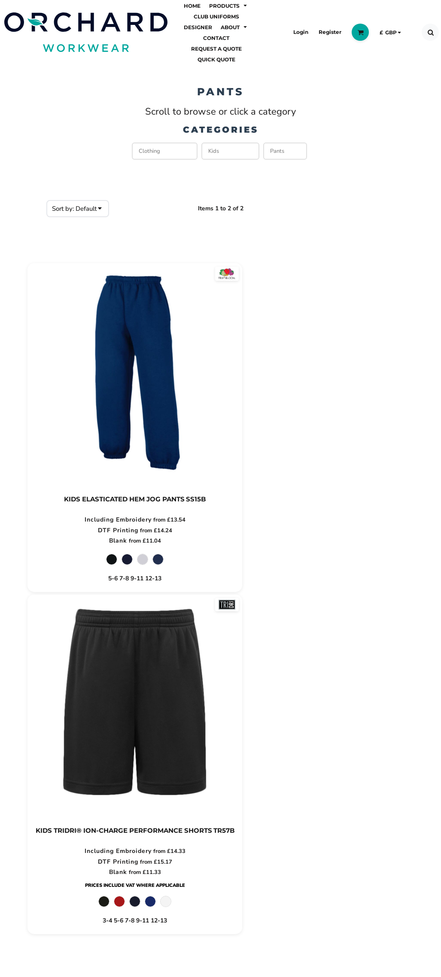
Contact (39, 799)
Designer (42, 771)
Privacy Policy (152, 744)
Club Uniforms (52, 757)
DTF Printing (94, 530)
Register (330, 32)
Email (334, 744)
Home (35, 730)
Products (41, 744)
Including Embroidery (94, 520)
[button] (229, 5)
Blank (94, 541)
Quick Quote (48, 826)
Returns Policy (153, 730)
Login (300, 32)
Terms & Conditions (163, 757)
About (36, 785)
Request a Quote (57, 812)
